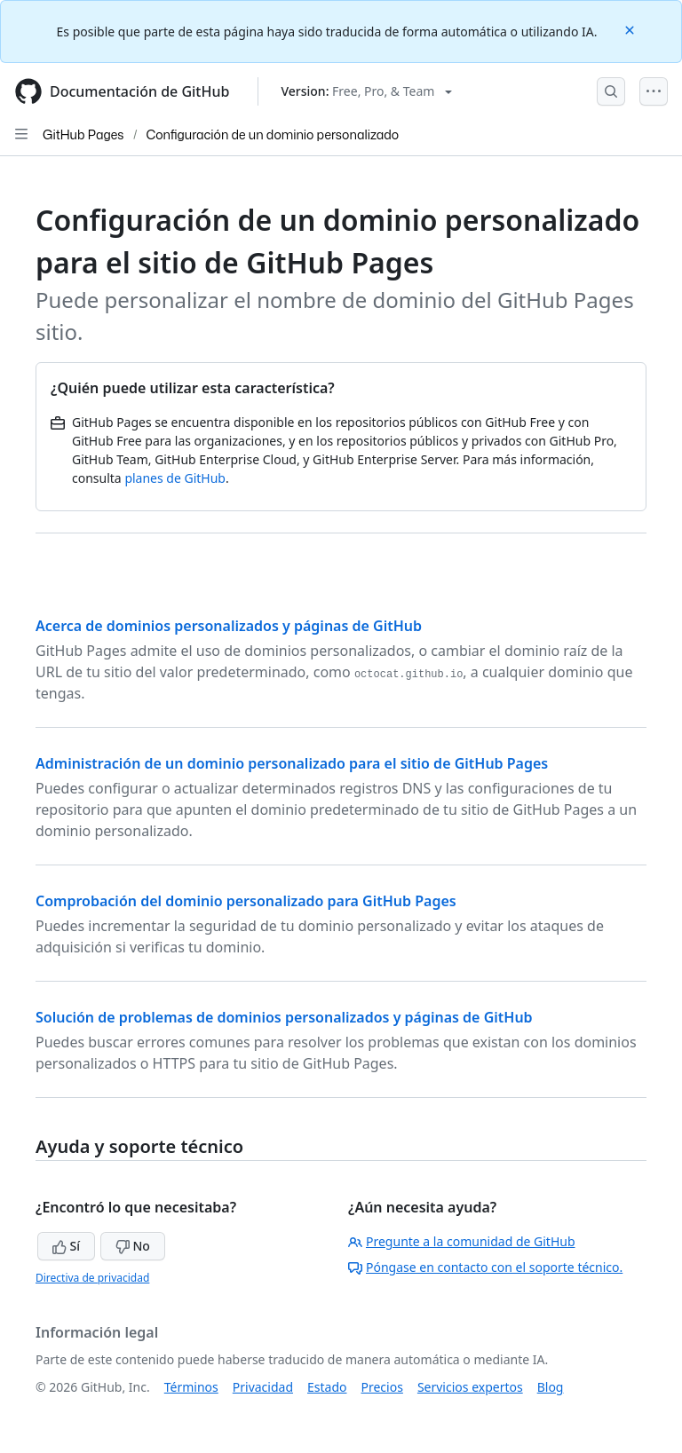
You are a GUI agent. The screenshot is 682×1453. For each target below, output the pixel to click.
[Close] (631, 29)
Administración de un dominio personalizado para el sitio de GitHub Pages (292, 763)
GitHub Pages (83, 134)
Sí (66, 1245)
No (132, 1245)
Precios (382, 1386)
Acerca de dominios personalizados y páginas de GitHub (229, 626)
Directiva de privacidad (92, 1277)
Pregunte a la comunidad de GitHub (461, 1241)
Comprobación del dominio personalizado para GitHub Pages (246, 901)
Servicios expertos (470, 1386)
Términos (191, 1386)
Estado (326, 1386)
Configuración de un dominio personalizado (273, 134)
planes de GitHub (175, 478)
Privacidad (263, 1386)
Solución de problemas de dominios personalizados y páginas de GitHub (284, 1017)
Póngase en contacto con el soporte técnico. (485, 1267)
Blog (550, 1386)
